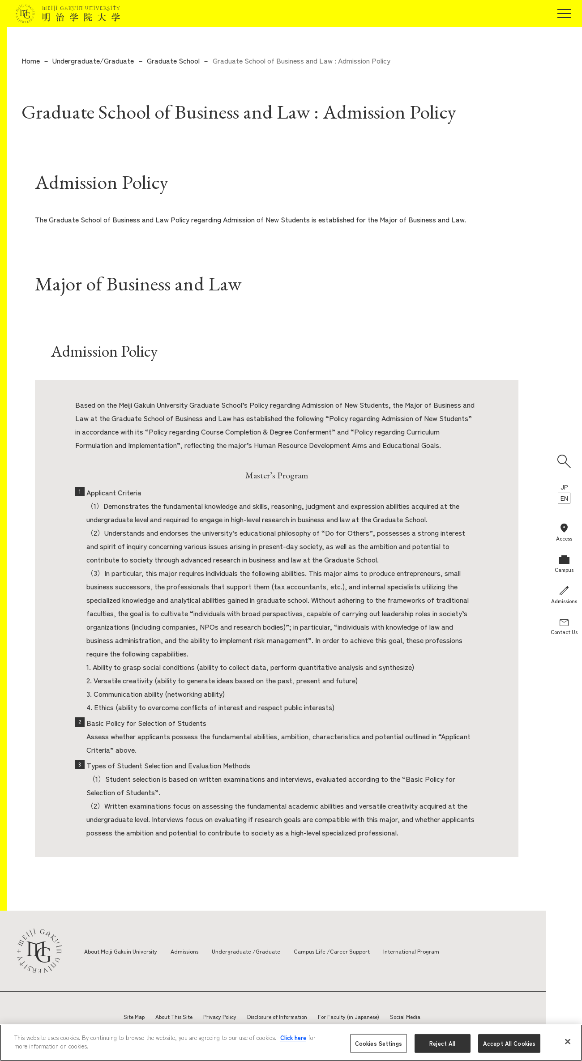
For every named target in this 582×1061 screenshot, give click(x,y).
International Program (437, 950)
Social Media (405, 1016)
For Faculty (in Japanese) (348, 1016)
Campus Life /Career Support (351, 950)
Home (30, 60)
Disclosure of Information (277, 1016)
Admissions (194, 950)
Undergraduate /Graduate (259, 950)
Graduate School (173, 60)
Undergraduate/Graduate (93, 60)
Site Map (134, 1016)
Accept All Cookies (509, 1043)
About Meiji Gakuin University (124, 950)
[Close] (568, 1041)
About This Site (174, 1016)
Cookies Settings (378, 1043)
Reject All (442, 1043)
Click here (293, 1037)
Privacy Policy (219, 1016)
